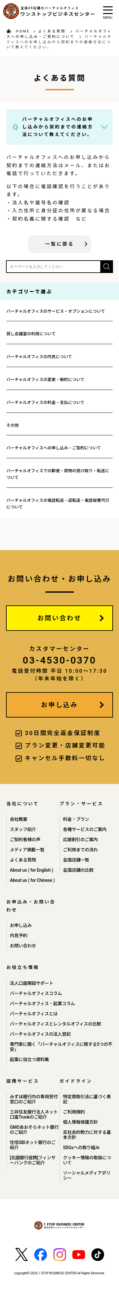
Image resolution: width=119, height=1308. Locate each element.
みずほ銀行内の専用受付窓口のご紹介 (34, 1099)
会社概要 (18, 819)
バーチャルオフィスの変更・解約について (45, 379)
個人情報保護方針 (80, 1122)
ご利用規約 (74, 1111)
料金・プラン (76, 819)
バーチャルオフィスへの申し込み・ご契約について (53, 448)
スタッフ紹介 (23, 829)
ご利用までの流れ (80, 849)
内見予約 (18, 935)
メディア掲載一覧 (27, 849)
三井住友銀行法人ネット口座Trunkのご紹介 (34, 1114)
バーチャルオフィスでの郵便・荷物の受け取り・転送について (57, 474)
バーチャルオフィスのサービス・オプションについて (55, 311)
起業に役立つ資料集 (29, 1059)
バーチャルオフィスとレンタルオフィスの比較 (55, 1023)
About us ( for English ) (31, 870)
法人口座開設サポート (31, 983)
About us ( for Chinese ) (32, 880)
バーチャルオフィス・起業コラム (42, 1003)
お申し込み (59, 705)
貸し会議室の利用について (31, 333)
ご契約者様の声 (25, 839)
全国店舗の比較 (78, 870)
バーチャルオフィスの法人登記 (40, 1034)
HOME (23, 31)
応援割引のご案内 (80, 839)
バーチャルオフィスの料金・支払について (45, 402)
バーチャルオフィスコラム (36, 993)
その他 (12, 425)
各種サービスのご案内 (85, 829)
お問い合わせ (59, 618)
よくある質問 (52, 31)
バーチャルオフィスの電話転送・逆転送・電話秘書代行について (57, 503)
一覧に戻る (59, 244)
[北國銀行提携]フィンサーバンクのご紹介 (33, 1160)
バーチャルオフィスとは (34, 1013)
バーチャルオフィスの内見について (39, 356)
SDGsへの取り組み (81, 1147)
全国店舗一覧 (76, 859)
